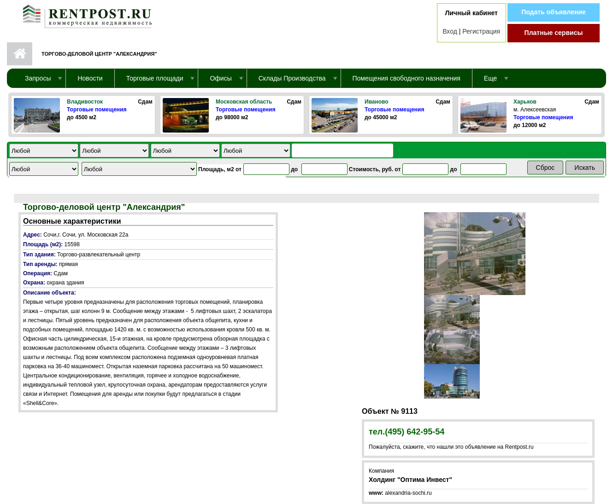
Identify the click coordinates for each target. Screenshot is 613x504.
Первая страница (19, 53)
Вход (449, 31)
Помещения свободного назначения (406, 78)
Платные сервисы (554, 32)
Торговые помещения (96, 109)
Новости (89, 78)
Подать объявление (553, 12)
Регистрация (481, 31)
